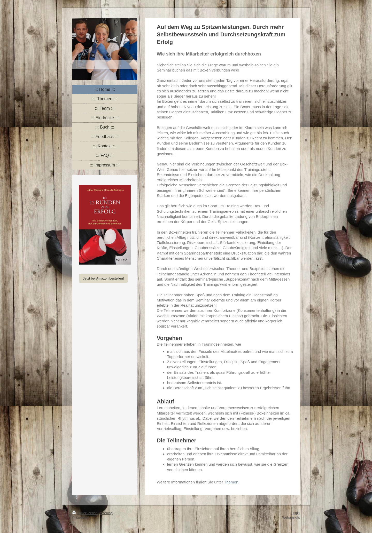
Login (295, 513)
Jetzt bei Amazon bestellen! (103, 278)
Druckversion (85, 513)
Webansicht (291, 517)
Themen (231, 482)
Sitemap (106, 513)
